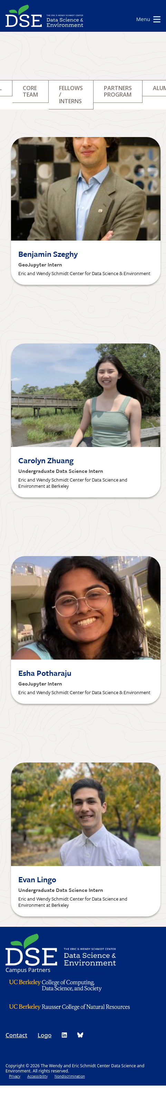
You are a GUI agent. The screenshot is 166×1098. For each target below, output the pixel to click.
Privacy (14, 1076)
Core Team (30, 91)
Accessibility (37, 1076)
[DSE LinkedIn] (64, 1035)
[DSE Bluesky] (80, 1035)
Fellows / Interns (71, 94)
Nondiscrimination (70, 1076)
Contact (16, 1035)
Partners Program (118, 91)
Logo (44, 1035)
